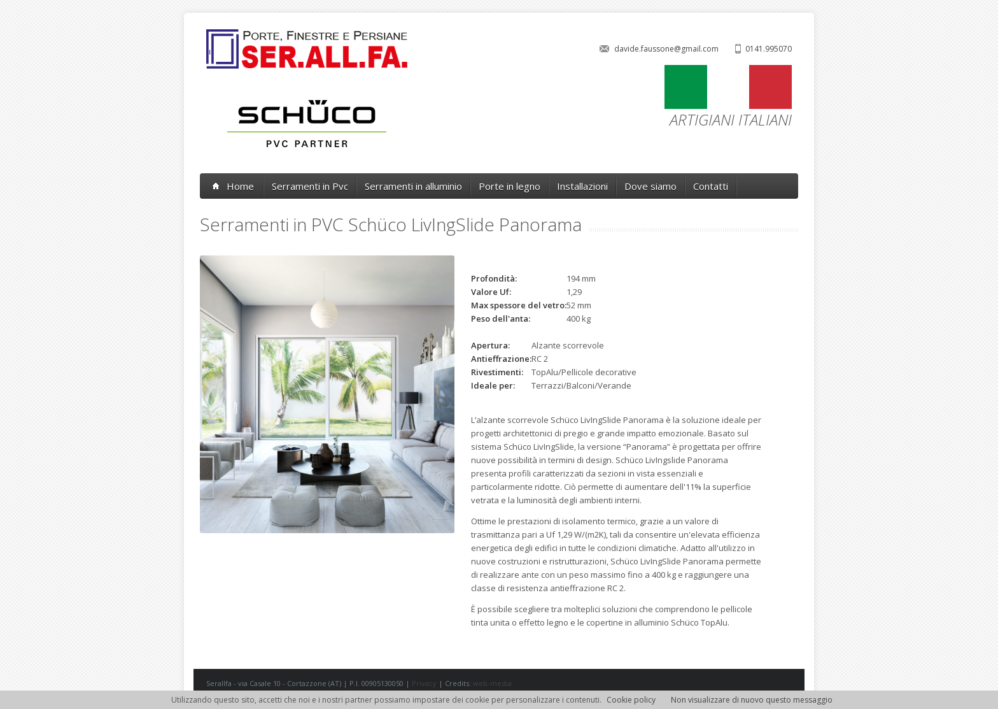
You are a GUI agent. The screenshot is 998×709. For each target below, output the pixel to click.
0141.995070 (768, 48)
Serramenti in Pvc (310, 186)
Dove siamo (650, 186)
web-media (492, 683)
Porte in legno (509, 186)
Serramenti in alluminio (413, 186)
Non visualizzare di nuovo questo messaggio (752, 699)
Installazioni (582, 186)
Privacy (424, 683)
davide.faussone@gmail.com (666, 48)
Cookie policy (631, 699)
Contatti (710, 186)
